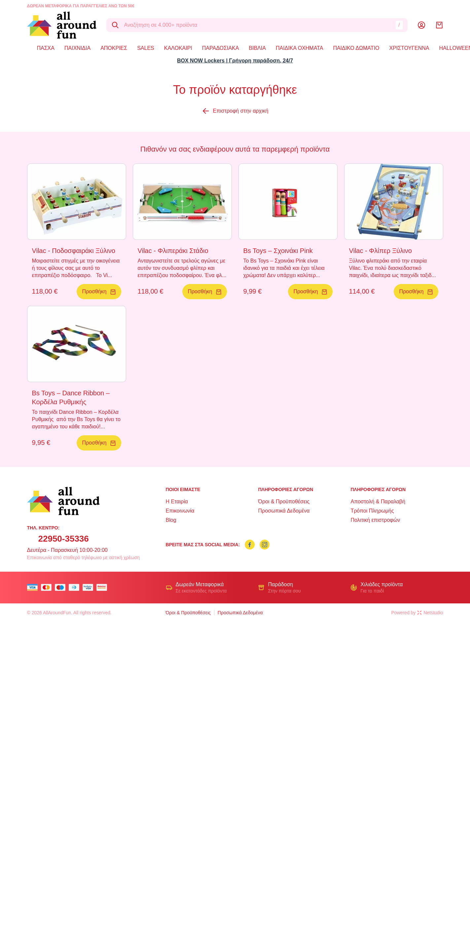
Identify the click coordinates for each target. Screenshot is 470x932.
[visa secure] (89, 587)
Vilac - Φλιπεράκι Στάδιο (173, 250)
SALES (145, 48)
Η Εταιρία (177, 501)
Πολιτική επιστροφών (375, 520)
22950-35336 (63, 539)
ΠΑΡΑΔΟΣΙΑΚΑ (220, 48)
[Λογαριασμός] (421, 25)
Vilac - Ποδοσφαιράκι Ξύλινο (73, 250)
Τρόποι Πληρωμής (372, 511)
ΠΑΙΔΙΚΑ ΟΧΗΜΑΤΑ (299, 48)
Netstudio (430, 612)
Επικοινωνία (180, 511)
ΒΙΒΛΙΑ (257, 48)
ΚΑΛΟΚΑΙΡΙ (178, 48)
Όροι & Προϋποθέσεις (283, 501)
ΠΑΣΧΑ (45, 48)
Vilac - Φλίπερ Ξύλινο (380, 250)
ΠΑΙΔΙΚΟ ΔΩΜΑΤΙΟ (356, 48)
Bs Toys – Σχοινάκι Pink (278, 250)
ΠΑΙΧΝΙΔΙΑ (77, 48)
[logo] (61, 25)
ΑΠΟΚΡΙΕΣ (113, 48)
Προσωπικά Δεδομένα (283, 511)
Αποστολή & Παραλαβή (377, 501)
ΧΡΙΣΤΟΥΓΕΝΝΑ (409, 48)
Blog (171, 520)
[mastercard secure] (103, 587)
